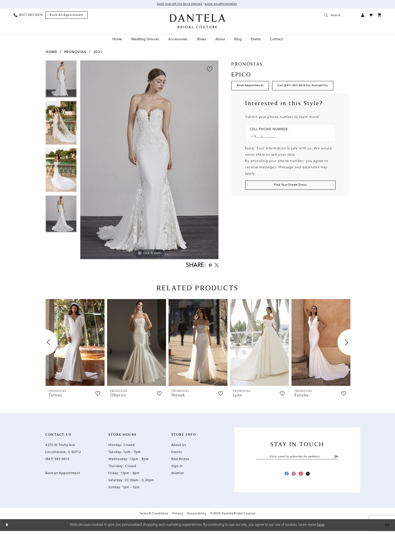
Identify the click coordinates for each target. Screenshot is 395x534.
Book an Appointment (225, 4)
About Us (178, 446)
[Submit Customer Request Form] (290, 204)
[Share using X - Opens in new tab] (216, 266)
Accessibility (196, 517)
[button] (362, 15)
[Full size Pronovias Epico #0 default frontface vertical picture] (149, 160)
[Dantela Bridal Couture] (197, 22)
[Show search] (340, 15)
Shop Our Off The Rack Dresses (176, 4)
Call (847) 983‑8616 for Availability (269, 102)
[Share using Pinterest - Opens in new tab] (207, 266)
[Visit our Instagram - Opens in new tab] (293, 476)
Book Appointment (254, 87)
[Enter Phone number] (288, 154)
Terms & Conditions (154, 517)
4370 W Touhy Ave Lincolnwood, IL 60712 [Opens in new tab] (63, 450)
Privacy (177, 517)
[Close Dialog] (7, 528)
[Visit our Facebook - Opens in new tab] (284, 476)
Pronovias (75, 53)
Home (51, 53)
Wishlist (177, 474)
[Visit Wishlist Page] (371, 15)
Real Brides (180, 460)
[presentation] (75, 344)
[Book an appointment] (67, 15)
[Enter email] (297, 458)
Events (176, 453)
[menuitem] (28, 15)
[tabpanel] (61, 81)
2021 (97, 53)
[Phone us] (28, 15)
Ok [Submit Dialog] (386, 528)
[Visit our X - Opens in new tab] (311, 476)
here (320, 528)
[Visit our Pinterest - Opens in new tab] (302, 476)
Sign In (177, 467)
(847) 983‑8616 (57, 460)
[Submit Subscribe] (336, 458)
